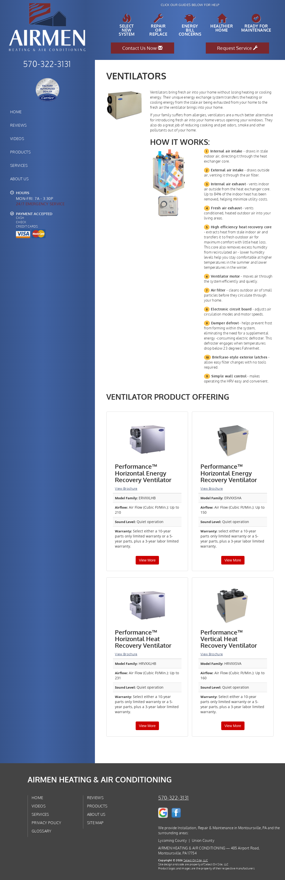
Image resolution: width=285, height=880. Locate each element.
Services (19, 165)
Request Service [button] (237, 48)
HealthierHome (221, 23)
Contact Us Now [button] (142, 48)
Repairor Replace (158, 25)
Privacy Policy (46, 822)
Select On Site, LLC (196, 860)
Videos (17, 138)
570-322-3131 (173, 798)
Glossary (42, 831)
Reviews (18, 125)
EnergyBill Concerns (190, 25)
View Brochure (126, 488)
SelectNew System (127, 25)
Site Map (95, 822)
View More (147, 560)
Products (20, 152)
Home (16, 111)
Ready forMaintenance (256, 23)
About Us (19, 178)
